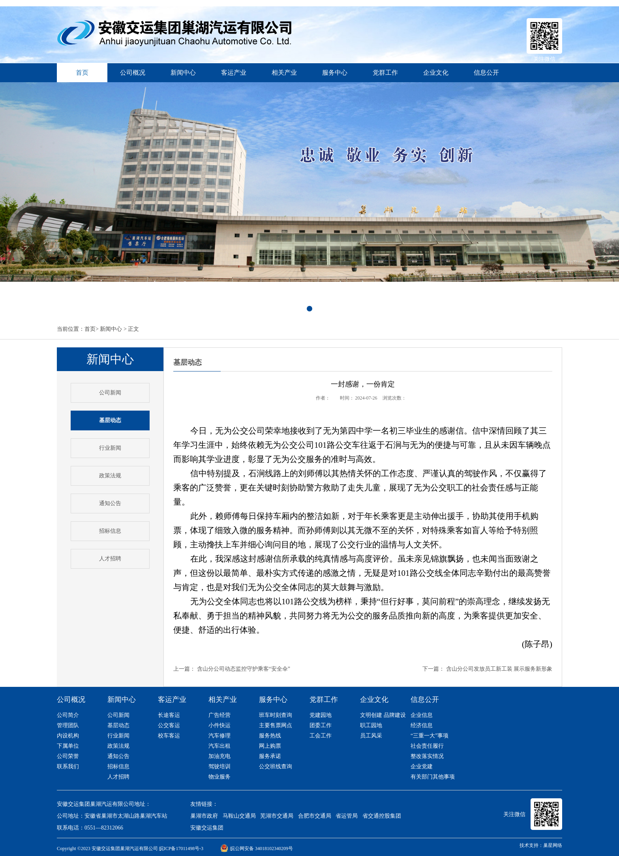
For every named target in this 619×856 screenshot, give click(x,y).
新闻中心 (183, 72)
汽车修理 (219, 736)
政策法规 (110, 476)
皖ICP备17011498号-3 (181, 848)
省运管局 (347, 816)
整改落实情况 (427, 756)
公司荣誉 (68, 756)
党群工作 (385, 72)
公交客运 (169, 725)
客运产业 (233, 72)
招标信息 (110, 531)
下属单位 (68, 746)
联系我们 (68, 766)
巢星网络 (552, 845)
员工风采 (371, 736)
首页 (90, 329)
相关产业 (284, 72)
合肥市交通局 (314, 816)
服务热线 (270, 736)
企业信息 (422, 715)
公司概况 (132, 72)
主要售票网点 (275, 725)
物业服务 (219, 777)
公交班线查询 (275, 766)
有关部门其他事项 (433, 777)
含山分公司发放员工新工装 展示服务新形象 (499, 669)
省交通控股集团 (381, 816)
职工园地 (371, 725)
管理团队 (68, 725)
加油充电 (219, 756)
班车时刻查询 (275, 715)
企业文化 (435, 72)
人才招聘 (110, 559)
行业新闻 (110, 448)
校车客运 (169, 736)
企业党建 (422, 766)
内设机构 (68, 736)
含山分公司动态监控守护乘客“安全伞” (243, 669)
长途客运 (169, 715)
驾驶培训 (219, 766)
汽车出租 (219, 746)
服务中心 (334, 72)
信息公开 (486, 72)
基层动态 (118, 725)
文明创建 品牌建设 (383, 715)
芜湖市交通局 (276, 816)
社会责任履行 (427, 746)
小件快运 (219, 725)
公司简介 (68, 715)
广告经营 (219, 715)
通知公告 (110, 503)
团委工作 (321, 725)
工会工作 (321, 736)
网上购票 (270, 746)
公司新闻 (110, 393)
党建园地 (321, 715)
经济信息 (422, 725)
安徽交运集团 (206, 828)
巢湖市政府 (204, 816)
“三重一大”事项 (429, 736)
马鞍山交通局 (239, 816)
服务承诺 (270, 756)
